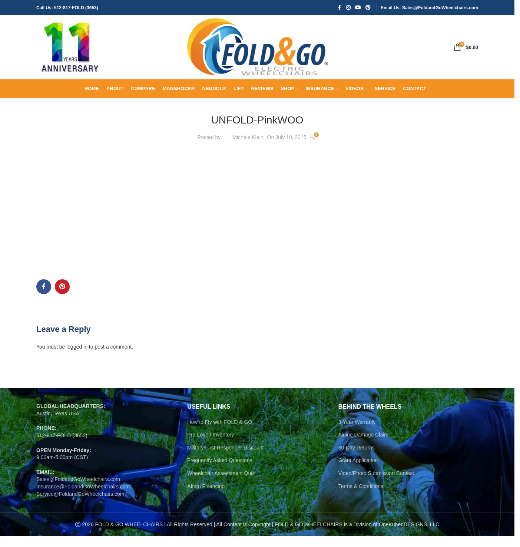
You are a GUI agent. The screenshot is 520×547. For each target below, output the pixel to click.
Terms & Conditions (360, 497)
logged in (76, 357)
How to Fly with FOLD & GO (219, 433)
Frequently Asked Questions (219, 471)
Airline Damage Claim (363, 445)
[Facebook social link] (339, 8)
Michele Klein (247, 148)
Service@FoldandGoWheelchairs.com (80, 505)
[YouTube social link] (358, 8)
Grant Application (358, 471)
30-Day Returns (356, 458)
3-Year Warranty (357, 433)
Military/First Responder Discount (225, 458)
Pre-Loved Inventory (210, 445)
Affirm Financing (206, 497)
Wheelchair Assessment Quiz (221, 484)
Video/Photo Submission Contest (376, 484)
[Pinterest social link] (368, 8)
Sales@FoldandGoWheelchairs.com (78, 490)
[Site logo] (69, 52)
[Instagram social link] (348, 8)
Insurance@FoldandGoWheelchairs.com (83, 497)
